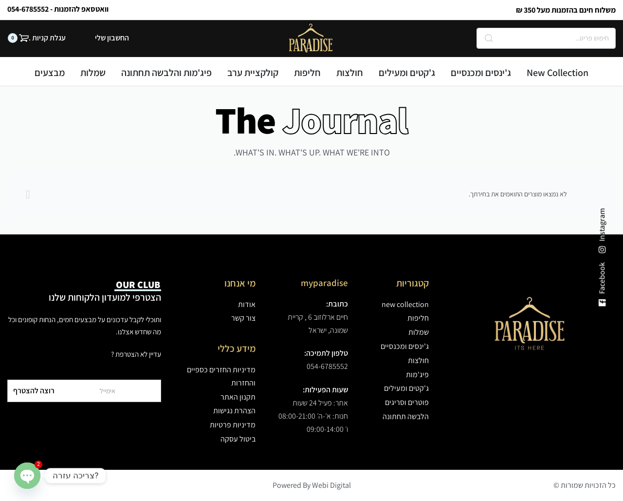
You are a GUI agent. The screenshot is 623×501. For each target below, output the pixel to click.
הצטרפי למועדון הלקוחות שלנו (105, 291)
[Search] (488, 38)
